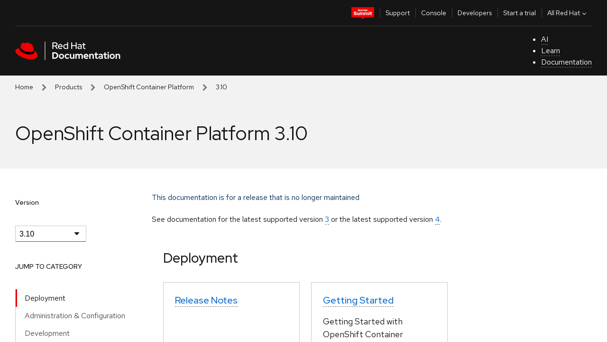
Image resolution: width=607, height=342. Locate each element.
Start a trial (519, 13)
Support (398, 13)
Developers (475, 13)
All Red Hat (568, 13)
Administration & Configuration (75, 316)
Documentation (566, 62)
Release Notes (206, 300)
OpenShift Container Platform (149, 87)
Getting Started (358, 300)
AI (544, 39)
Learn (550, 51)
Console (433, 13)
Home (24, 87)
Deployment (45, 298)
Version (27, 202)
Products (68, 87)
